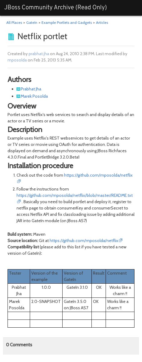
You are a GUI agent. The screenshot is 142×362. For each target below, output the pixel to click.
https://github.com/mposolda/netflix (84, 240)
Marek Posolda (34, 96)
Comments (19, 345)
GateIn (31, 22)
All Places (14, 22)
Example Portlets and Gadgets (67, 22)
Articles (102, 22)
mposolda (17, 60)
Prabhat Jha (31, 89)
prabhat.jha (39, 53)
